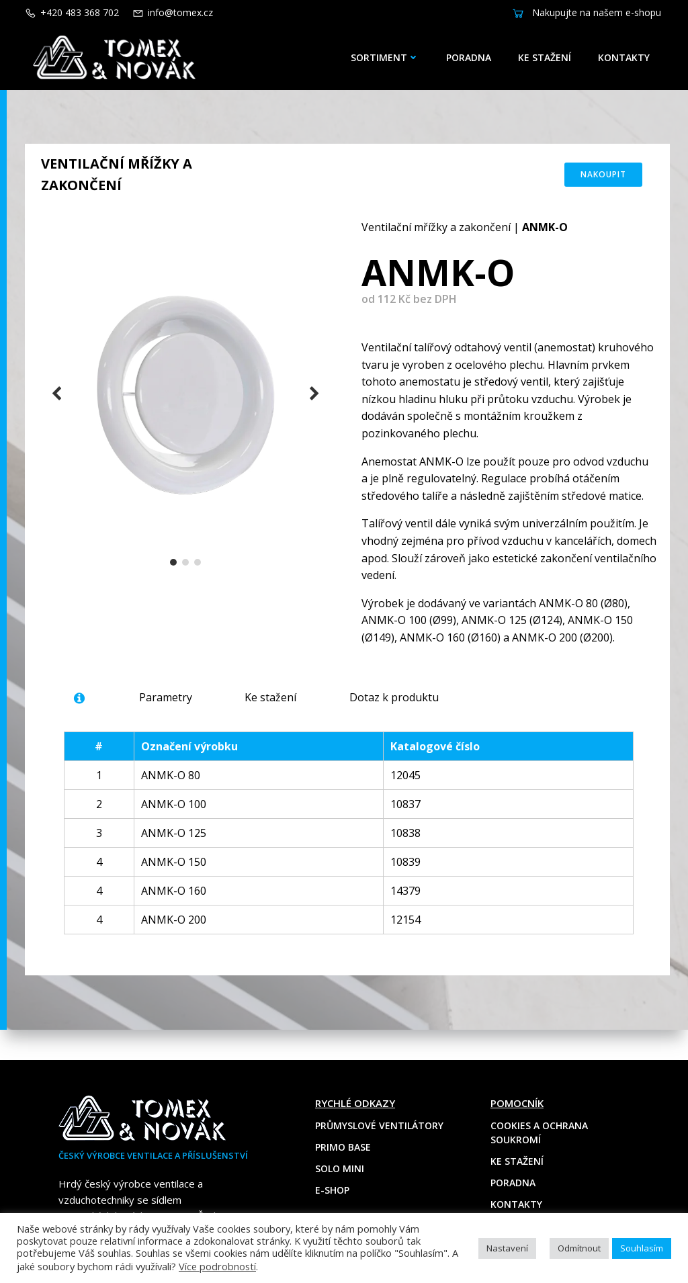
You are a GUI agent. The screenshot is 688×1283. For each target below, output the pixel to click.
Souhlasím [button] (641, 1248)
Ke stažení (547, 57)
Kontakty (627, 57)
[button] (174, 572)
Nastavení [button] (507, 1248)
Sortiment (388, 57)
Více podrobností (217, 1266)
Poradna (471, 57)
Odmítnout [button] (579, 1248)
